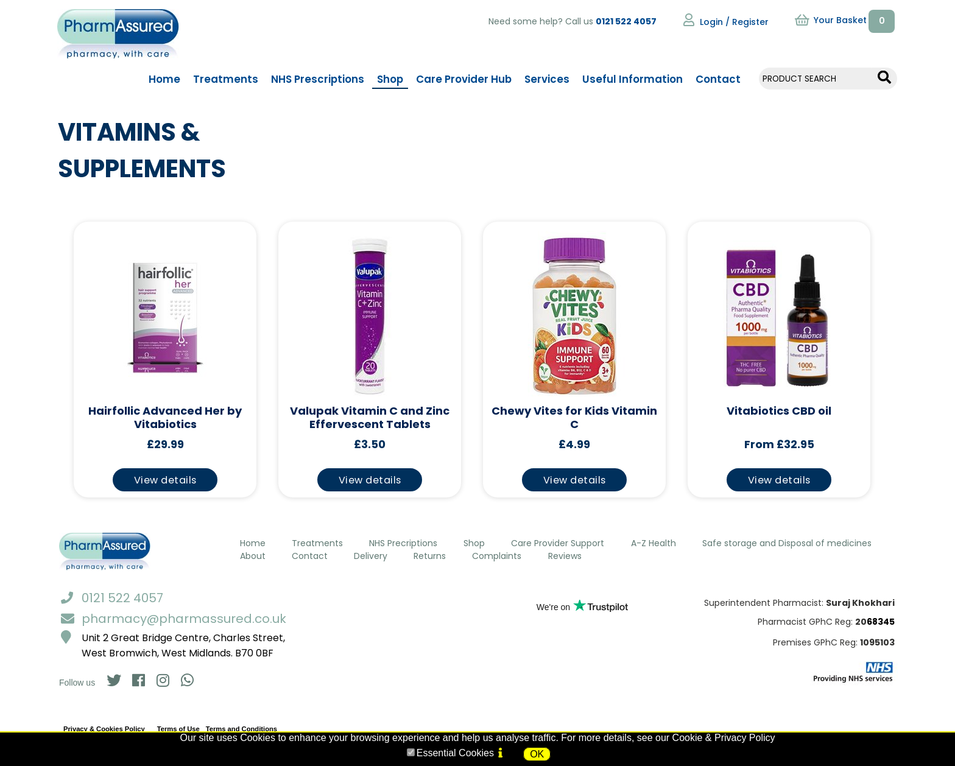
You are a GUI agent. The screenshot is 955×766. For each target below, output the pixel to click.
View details (165, 480)
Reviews (565, 556)
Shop (474, 543)
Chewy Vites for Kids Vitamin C (574, 418)
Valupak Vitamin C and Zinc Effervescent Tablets (369, 418)
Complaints (496, 556)
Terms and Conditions (241, 729)
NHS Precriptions (403, 543)
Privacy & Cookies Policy (104, 729)
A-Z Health (653, 543)
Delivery (370, 556)
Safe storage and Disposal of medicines (787, 543)
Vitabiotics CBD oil (779, 411)
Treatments (317, 543)
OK (537, 754)
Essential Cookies (455, 753)
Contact (310, 556)
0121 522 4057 (626, 21)
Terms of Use (178, 729)
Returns (430, 556)
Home (253, 543)
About (253, 556)
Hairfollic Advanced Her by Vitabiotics (165, 418)
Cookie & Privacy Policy (723, 738)
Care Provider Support (557, 543)
